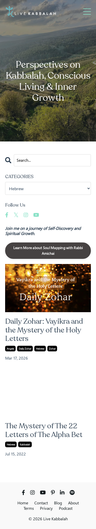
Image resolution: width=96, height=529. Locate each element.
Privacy (46, 508)
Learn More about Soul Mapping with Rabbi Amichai (48, 250)
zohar (52, 348)
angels (10, 348)
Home (22, 503)
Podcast (65, 508)
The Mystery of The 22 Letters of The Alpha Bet (43, 430)
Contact (41, 503)
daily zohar (25, 348)
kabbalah (25, 444)
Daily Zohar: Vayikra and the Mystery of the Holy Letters (44, 330)
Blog (58, 503)
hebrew (40, 348)
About (73, 503)
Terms (29, 508)
